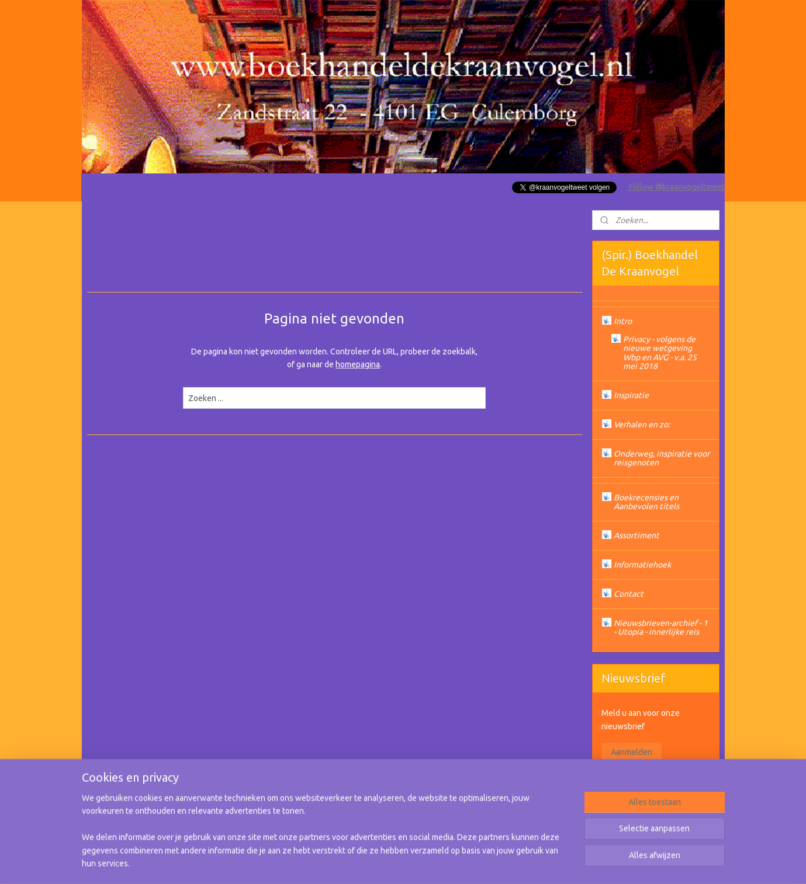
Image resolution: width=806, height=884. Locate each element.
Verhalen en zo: (642, 424)
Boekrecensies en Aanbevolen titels (646, 502)
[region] (326, 838)
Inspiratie (631, 395)
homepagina (357, 364)
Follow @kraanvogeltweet (676, 187)
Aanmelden (631, 752)
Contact (629, 593)
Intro (623, 321)
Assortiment (636, 535)
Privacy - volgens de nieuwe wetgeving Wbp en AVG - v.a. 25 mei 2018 (660, 353)
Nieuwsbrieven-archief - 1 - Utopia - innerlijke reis (661, 627)
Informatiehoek (642, 564)
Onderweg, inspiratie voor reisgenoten (662, 458)
